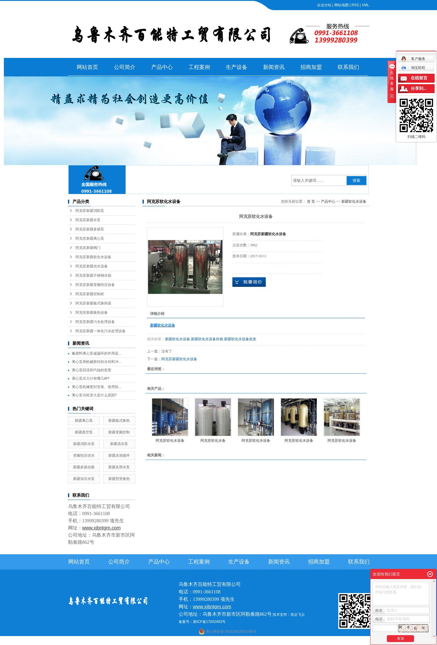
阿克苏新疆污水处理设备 (95, 322)
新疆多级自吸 (84, 467)
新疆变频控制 (119, 432)
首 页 (311, 201)
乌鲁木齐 (256, 641)
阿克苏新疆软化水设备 (93, 257)
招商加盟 (311, 67)
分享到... (419, 88)
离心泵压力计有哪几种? (91, 378)
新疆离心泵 (84, 420)
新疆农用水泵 (119, 467)
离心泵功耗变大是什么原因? (94, 395)
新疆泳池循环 (119, 455)
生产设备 (236, 67)
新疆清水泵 (119, 444)
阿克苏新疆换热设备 (91, 312)
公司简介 (124, 67)
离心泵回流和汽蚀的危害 (91, 370)
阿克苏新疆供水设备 (91, 266)
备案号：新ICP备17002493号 (202, 622)
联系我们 (348, 67)
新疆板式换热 (119, 420)
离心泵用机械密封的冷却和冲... (96, 362)
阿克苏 (222, 641)
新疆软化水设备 (353, 201)
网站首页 (87, 67)
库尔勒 (234, 641)
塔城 (284, 641)
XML (365, 5)
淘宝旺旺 (413, 67)
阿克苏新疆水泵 (88, 220)
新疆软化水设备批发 (240, 339)
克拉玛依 (296, 641)
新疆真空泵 (84, 432)
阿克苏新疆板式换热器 (93, 303)
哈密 (244, 641)
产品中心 (162, 67)
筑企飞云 (298, 614)
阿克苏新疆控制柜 (89, 294)
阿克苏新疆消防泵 (89, 211)
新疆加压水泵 (84, 479)
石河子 (202, 641)
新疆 (267, 641)
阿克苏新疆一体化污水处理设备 (100, 331)
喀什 (212, 641)
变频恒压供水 (84, 455)
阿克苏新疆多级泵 (89, 229)
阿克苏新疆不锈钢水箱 (93, 275)
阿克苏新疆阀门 (88, 248)
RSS (355, 5)
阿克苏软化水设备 (170, 440)
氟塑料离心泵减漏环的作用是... (96, 353)
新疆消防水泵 (84, 444)
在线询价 (249, 282)
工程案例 (199, 67)
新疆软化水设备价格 (207, 339)
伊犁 (276, 641)
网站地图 (341, 5)
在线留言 (419, 78)
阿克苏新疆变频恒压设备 (95, 285)
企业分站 (324, 5)
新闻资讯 (274, 67)
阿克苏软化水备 (213, 440)
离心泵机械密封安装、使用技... (96, 387)
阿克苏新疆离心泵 (89, 238)
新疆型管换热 (119, 479)
